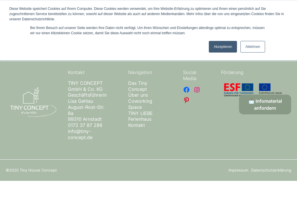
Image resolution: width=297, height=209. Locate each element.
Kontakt (136, 125)
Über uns (138, 95)
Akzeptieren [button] (223, 47)
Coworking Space (140, 104)
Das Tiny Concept (137, 86)
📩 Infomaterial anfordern (265, 104)
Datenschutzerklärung (271, 170)
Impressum (238, 170)
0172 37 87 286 (85, 125)
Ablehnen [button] (252, 47)
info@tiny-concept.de (80, 134)
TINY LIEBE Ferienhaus (140, 116)
